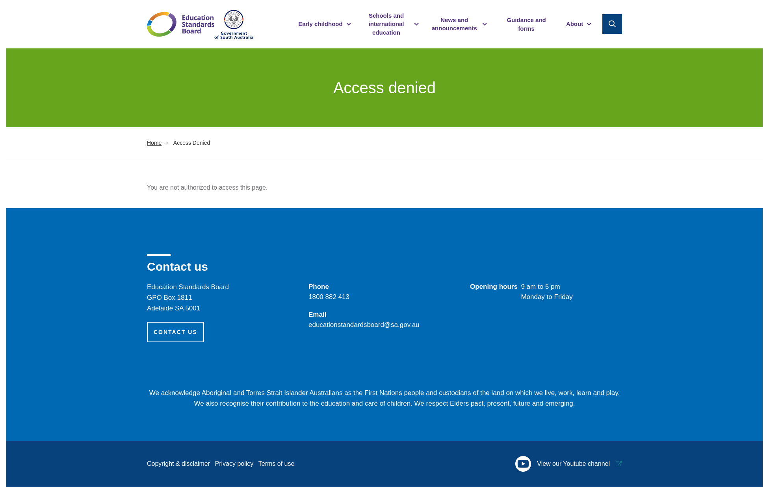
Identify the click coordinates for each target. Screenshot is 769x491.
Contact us (175, 332)
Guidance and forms (526, 24)
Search (612, 24)
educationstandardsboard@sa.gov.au (364, 325)
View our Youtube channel (562, 464)
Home (154, 143)
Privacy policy (234, 463)
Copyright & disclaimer (178, 463)
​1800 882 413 (328, 297)
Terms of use (276, 463)
